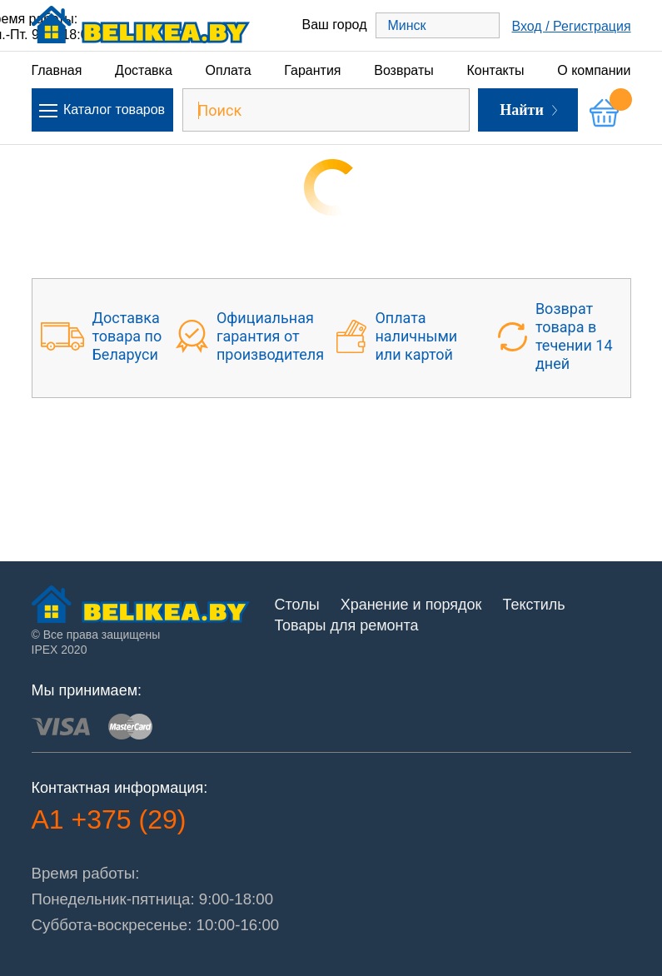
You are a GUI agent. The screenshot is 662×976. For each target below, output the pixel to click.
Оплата (228, 70)
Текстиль (533, 604)
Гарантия (312, 70)
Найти (529, 110)
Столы (297, 604)
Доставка (143, 70)
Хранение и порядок (411, 604)
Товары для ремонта (347, 625)
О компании (593, 70)
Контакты (495, 70)
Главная (57, 70)
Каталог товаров (102, 109)
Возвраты (404, 70)
